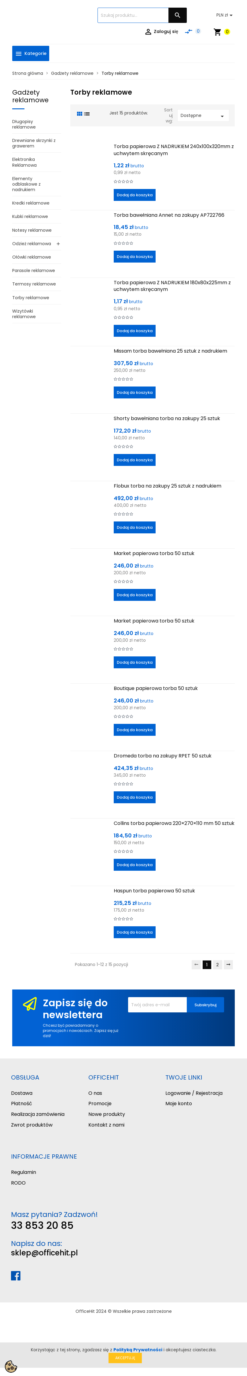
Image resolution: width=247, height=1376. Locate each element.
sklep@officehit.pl (44, 1253)
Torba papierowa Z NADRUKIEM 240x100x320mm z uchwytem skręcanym (174, 150)
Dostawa (21, 1093)
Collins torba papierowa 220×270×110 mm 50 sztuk (174, 823)
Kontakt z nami (106, 1124)
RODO (18, 1182)
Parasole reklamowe (33, 270)
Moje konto (178, 1103)
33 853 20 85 (42, 1225)
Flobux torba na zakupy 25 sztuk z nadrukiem (167, 485)
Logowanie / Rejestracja (194, 1093)
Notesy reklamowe (32, 230)
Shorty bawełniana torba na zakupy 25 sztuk (167, 418)
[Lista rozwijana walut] (225, 15)
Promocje (100, 1103)
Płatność (21, 1103)
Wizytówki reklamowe (24, 314)
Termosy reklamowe (34, 284)
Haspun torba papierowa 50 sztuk (154, 890)
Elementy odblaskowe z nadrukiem (26, 184)
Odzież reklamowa (31, 244)
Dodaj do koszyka (135, 195)
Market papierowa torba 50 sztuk (154, 553)
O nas (95, 1093)
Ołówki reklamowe (31, 257)
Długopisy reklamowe (24, 124)
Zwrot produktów (32, 1124)
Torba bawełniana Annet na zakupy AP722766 (169, 215)
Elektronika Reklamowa (24, 162)
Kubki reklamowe (30, 216)
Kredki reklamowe (31, 203)
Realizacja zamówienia (38, 1114)
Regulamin (23, 1172)
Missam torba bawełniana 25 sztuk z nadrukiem (170, 350)
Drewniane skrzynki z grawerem (34, 143)
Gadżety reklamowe (30, 96)
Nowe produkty (106, 1114)
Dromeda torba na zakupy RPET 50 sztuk (163, 755)
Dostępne (203, 116)
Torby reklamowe (30, 298)
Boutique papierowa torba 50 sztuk (156, 688)
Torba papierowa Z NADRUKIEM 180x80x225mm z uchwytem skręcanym (172, 286)
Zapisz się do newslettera (75, 1008)
